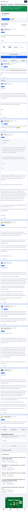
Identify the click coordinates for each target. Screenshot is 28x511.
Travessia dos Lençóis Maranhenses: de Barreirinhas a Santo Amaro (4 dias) (14, 458)
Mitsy (5, 262)
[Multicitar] (1, 77)
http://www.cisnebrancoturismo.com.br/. (18, 70)
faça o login (6, 436)
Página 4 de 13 (14, 60)
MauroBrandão (6, 29)
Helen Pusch (4, 489)
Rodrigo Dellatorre (7, 222)
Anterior (4, 60)
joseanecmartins (7, 369)
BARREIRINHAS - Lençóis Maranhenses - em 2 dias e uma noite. (13, 465)
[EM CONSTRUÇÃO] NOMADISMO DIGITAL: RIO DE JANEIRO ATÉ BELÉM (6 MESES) (13, 480)
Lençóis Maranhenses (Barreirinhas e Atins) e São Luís (13, 488)
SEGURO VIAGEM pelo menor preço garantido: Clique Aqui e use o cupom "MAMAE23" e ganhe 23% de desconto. (12, 9)
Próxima (23, 60)
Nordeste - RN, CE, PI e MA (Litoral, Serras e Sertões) (14, 473)
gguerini (5, 83)
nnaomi (5, 134)
